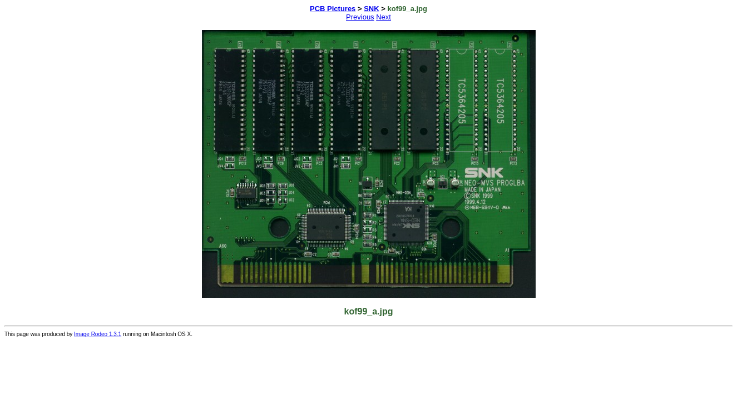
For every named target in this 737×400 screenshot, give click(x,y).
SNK (371, 8)
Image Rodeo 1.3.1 (97, 334)
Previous (360, 17)
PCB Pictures (332, 8)
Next (383, 17)
